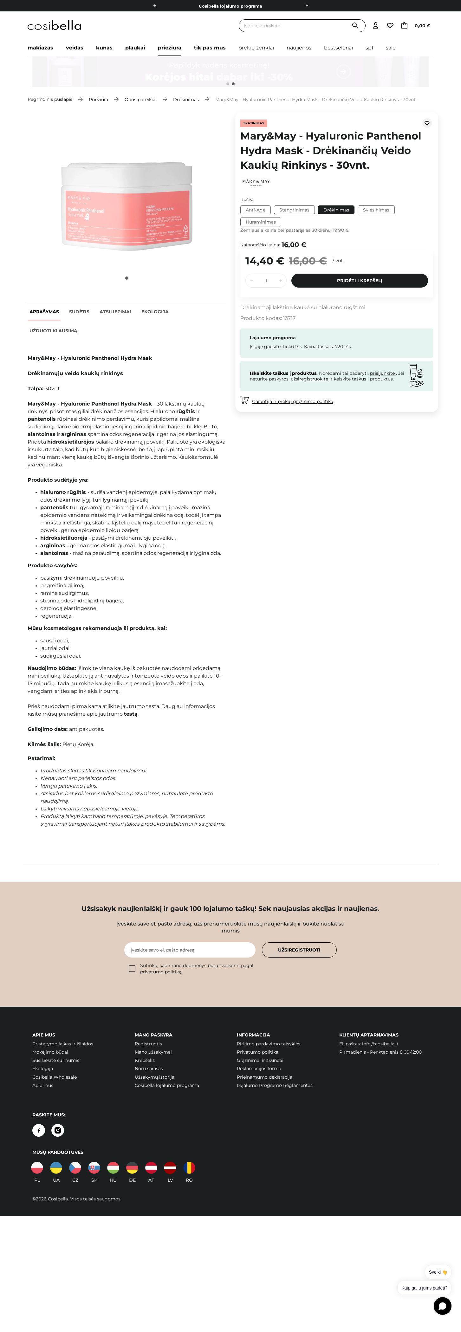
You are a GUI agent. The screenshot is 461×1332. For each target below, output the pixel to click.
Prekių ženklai (256, 48)
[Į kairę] (154, 5)
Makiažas (40, 48)
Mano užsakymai (153, 1052)
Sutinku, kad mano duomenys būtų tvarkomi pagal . (191, 968)
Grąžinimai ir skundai (260, 1060)
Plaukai (135, 48)
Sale (391, 48)
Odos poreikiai (141, 99)
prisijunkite (383, 373)
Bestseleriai (338, 48)
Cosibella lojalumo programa (230, 6)
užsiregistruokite (310, 379)
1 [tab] (227, 83)
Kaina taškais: (319, 346)
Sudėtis (79, 312)
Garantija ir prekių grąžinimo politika (292, 401)
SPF (369, 48)
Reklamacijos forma (259, 1068)
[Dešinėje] (306, 5)
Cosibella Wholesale (54, 1077)
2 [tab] (233, 83)
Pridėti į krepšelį (359, 280)
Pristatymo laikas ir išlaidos (62, 1044)
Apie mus (42, 1085)
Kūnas (104, 48)
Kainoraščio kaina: (260, 245)
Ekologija (155, 312)
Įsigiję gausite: (266, 346)
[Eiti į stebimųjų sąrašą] (390, 26)
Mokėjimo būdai (50, 1052)
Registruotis (148, 1044)
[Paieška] (355, 26)
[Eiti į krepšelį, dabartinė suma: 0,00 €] (417, 25)
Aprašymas (44, 312)
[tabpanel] (230, 71)
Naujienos (299, 48)
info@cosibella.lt (380, 1044)
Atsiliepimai (115, 312)
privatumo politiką (160, 972)
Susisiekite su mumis (55, 1060)
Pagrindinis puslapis (50, 99)
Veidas (74, 48)
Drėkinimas (186, 99)
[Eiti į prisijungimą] (376, 26)
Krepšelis (145, 1060)
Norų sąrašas (149, 1068)
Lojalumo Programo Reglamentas (275, 1085)
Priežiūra (169, 48)
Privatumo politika (257, 1052)
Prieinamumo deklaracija (264, 1077)
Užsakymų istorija (154, 1077)
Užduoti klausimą (53, 331)
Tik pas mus (210, 48)
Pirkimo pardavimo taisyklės (268, 1044)
